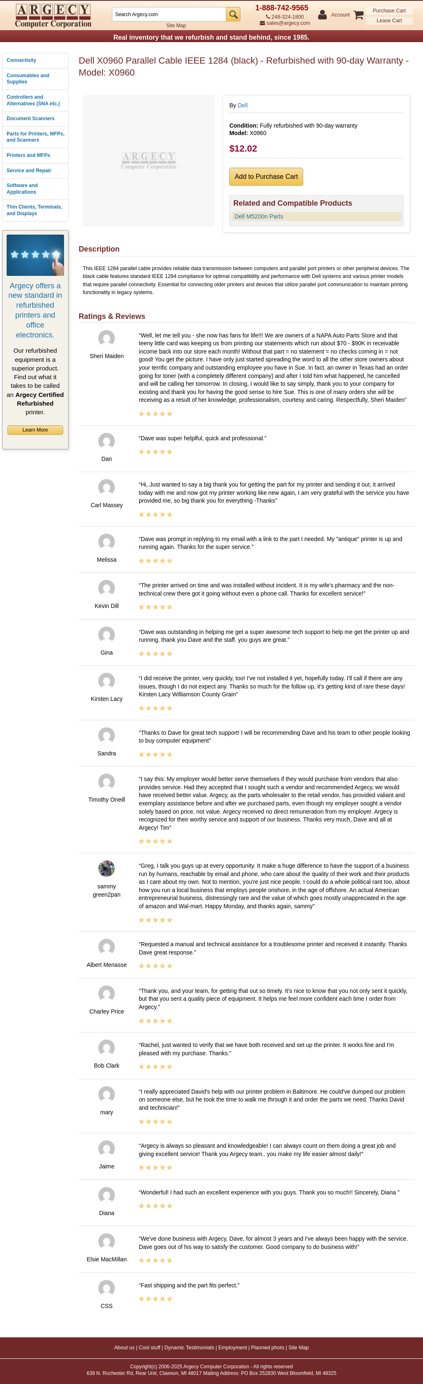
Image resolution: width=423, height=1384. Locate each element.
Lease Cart (389, 21)
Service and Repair (29, 170)
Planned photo (268, 1348)
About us (124, 1348)
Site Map (176, 25)
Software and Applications (22, 189)
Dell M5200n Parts (258, 216)
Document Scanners (31, 118)
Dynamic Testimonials (189, 1348)
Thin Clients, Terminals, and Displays (34, 210)
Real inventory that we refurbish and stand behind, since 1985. (211, 37)
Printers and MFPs (28, 155)
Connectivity (21, 60)
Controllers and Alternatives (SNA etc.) (33, 100)
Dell (242, 105)
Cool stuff (150, 1348)
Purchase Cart (389, 11)
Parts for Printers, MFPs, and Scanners (35, 137)
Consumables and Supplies (28, 79)
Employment (232, 1348)
